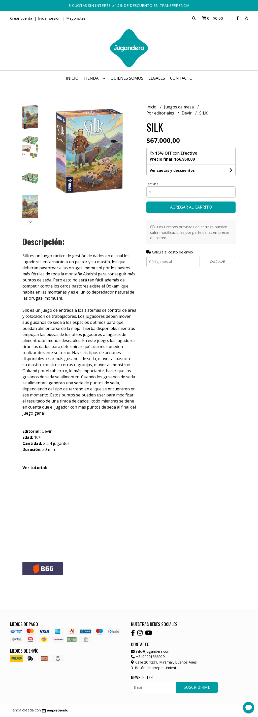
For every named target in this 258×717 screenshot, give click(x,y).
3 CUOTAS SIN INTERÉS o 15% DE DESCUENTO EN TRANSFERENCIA (129, 5)
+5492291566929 (148, 656)
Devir (187, 113)
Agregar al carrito (191, 207)
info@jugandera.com (151, 651)
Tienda (94, 78)
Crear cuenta (21, 18)
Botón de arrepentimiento (155, 667)
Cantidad (152, 184)
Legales (156, 78)
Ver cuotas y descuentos (172, 170)
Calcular (217, 261)
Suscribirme (197, 687)
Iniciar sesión (49, 18)
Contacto (181, 78)
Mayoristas (76, 18)
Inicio (72, 78)
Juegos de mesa (179, 107)
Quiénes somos (127, 78)
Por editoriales (160, 113)
